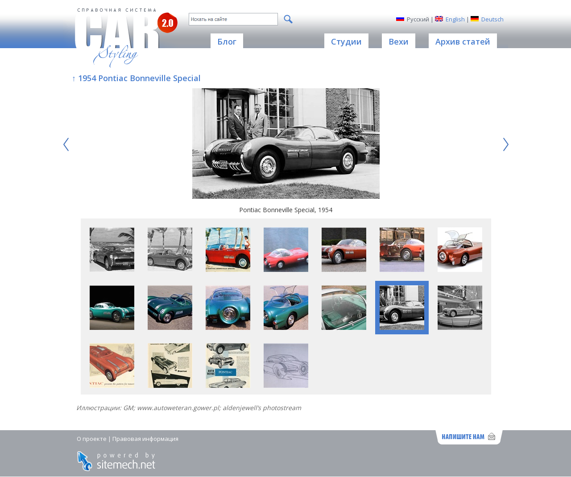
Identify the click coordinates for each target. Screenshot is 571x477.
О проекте (92, 439)
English (455, 19)
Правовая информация (145, 439)
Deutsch (492, 19)
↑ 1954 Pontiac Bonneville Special (136, 78)
